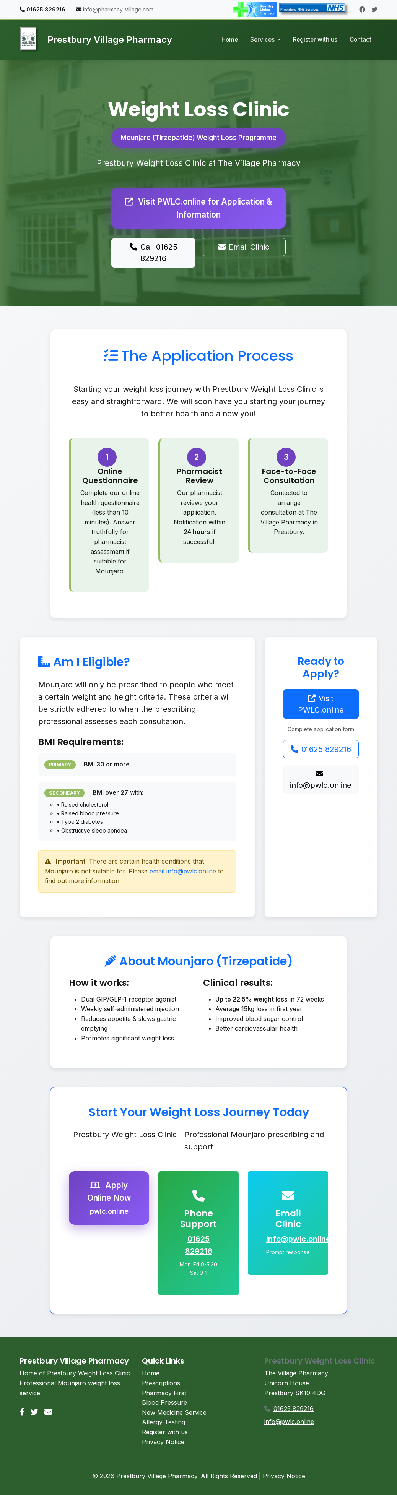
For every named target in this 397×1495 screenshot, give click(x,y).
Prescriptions (161, 1383)
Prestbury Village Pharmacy (96, 39)
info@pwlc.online (320, 780)
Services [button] (263, 39)
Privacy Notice (163, 1442)
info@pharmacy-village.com (118, 9)
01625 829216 (321, 749)
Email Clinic (243, 247)
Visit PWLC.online (321, 704)
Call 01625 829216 (153, 252)
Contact (360, 39)
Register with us (315, 39)
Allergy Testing (163, 1422)
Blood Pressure (164, 1402)
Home (229, 39)
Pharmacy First (164, 1393)
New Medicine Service (174, 1412)
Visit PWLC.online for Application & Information (198, 208)
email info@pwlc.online (183, 871)
